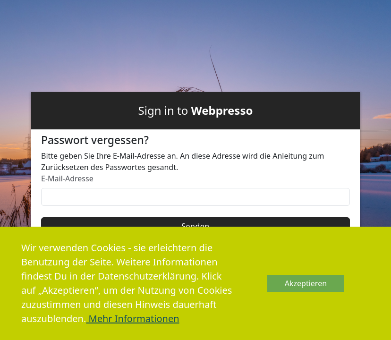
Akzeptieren (306, 283)
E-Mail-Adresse (67, 178)
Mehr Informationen (132, 318)
